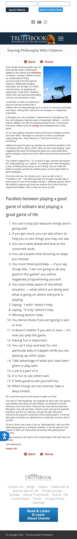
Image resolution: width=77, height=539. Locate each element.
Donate (14, 494)
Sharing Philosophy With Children (34, 50)
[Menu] (59, 38)
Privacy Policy (54, 498)
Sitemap (38, 502)
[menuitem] (59, 38)
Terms (37, 498)
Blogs (31, 487)
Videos (43, 487)
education (36, 72)
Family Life (11, 448)
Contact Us (15, 487)
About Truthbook (36, 494)
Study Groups (52, 491)
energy (35, 125)
